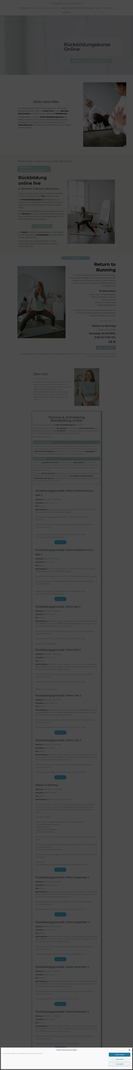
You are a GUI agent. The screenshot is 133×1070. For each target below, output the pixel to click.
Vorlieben (120, 1064)
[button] (129, 1050)
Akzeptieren (119, 1054)
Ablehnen (119, 1059)
